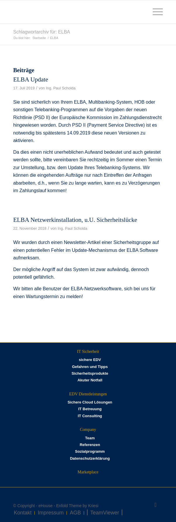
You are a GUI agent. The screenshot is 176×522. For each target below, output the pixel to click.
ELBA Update (30, 79)
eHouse (46, 505)
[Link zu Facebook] (155, 504)
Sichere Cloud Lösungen (89, 402)
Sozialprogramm (90, 451)
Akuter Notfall (89, 380)
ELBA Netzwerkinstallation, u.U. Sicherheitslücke (75, 219)
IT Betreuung (90, 409)
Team (90, 438)
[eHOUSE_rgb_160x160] (73, 12)
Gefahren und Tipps (90, 366)
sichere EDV (90, 360)
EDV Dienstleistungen (88, 394)
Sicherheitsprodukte (90, 373)
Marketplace (88, 472)
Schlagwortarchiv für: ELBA (41, 31)
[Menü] (155, 12)
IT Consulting (90, 416)
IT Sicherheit (88, 351)
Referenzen (90, 445)
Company (88, 429)
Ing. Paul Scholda (61, 88)
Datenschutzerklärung (90, 458)
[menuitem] (155, 12)
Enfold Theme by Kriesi (77, 505)
